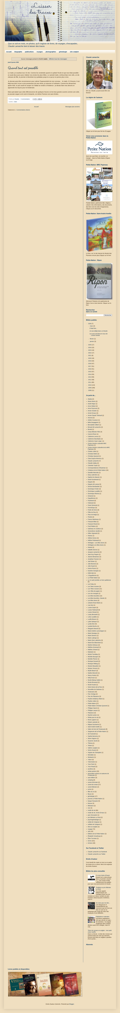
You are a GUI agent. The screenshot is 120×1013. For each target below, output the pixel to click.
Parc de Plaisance (93, 696)
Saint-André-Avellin (94, 727)
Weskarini (91, 757)
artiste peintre (92, 771)
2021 (90, 355)
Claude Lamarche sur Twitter (96, 854)
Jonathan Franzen (93, 559)
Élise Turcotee (92, 838)
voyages (40, 52)
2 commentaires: (25, 99)
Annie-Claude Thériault (95, 415)
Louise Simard (92, 612)
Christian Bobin (92, 454)
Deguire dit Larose (93, 484)
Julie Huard (91, 566)
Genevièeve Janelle (94, 531)
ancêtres (90, 769)
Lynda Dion (91, 624)
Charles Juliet (92, 451)
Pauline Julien (92, 701)
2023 (90, 350)
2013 (90, 377)
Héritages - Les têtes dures (96, 543)
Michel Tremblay (93, 654)
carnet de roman (93, 784)
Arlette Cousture (93, 420)
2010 (90, 385)
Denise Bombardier (94, 486)
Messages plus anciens (72, 106)
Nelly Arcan (91, 677)
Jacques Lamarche (93, 552)
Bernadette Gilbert (93, 425)
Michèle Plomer (92, 659)
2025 (90, 345)
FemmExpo (91, 507)
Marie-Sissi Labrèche (94, 640)
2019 (90, 361)
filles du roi (91, 791)
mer (89, 808)
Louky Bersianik (93, 614)
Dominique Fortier (93, 489)
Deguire (90, 482)
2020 (90, 358)
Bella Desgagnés (93, 422)
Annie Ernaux (92, 413)
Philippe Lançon (93, 710)
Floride (90, 517)
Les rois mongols (93, 593)
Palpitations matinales (102, 916)
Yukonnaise (91, 762)
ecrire (89, 789)
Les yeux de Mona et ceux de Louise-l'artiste (99, 334)
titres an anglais (92, 827)
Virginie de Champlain (94, 752)
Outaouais (91, 692)
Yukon (90, 759)
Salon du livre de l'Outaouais (96, 729)
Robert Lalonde (92, 722)
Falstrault (91, 503)
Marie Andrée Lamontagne (96, 631)
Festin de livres (92, 510)
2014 (90, 374)
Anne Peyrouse (92, 408)
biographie (18, 52)
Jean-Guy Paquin (93, 554)
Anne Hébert (92, 406)
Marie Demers (92, 635)
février (92, 339)
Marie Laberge (92, 638)
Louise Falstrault (93, 610)
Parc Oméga (92, 694)
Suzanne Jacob (92, 741)
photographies (51, 52)
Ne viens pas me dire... (103, 903)
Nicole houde (92, 684)
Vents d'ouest (92, 750)
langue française (93, 801)
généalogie (63, 52)
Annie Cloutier (92, 410)
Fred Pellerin (92, 526)
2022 (90, 353)
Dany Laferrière (92, 475)
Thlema (90, 743)
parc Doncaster (92, 815)
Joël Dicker (91, 561)
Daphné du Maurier (94, 477)
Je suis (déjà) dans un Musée (99, 331)
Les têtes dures (92, 600)
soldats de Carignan (94, 824)
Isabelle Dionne (92, 549)
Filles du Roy (92, 512)
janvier (92, 341)
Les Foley (91, 584)
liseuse (90, 803)
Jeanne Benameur (93, 556)
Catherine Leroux (93, 436)
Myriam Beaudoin (93, 666)
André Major (91, 404)
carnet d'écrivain (93, 782)
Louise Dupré (92, 607)
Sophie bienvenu (93, 736)
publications (29, 52)
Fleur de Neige (92, 514)
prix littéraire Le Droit (94, 817)
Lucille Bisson (92, 619)
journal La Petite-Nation (95, 798)
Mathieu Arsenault (93, 647)
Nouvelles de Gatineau (95, 689)
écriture (90, 843)
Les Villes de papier (94, 591)
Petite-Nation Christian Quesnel (97, 705)
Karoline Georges (93, 571)
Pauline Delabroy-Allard (95, 699)
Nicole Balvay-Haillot (94, 680)
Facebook (91, 500)
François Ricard (92, 524)
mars (91, 326)
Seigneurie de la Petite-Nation (97, 731)
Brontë (90, 429)
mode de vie (91, 810)
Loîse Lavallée (92, 617)
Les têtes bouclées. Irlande (96, 598)
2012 (90, 379)
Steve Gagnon (92, 738)
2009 (90, 387)
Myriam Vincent (92, 668)
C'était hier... (93, 328)
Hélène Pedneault (93, 540)
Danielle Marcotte (93, 472)
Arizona (90, 417)
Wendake (91, 755)
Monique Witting (93, 663)
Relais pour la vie (93, 717)
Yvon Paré (91, 764)
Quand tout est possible (23, 68)
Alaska (90, 399)
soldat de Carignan (93, 822)
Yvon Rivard (91, 766)
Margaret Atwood (93, 628)
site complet (74, 52)
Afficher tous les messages (58, 59)
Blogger (71, 1004)
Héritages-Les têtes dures (96, 545)
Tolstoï (90, 745)
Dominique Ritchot (93, 493)
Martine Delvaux (93, 645)
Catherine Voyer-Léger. (95, 441)
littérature (91, 805)
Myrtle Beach (92, 670)
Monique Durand (93, 661)
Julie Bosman (92, 564)
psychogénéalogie (93, 819)
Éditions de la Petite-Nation (96, 833)
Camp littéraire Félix (94, 432)
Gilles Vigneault (92, 533)
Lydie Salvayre (92, 621)
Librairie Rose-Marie (94, 603)
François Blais (92, 521)
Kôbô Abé (91, 573)
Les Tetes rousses (93, 586)
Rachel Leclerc (92, 715)
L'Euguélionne (92, 575)
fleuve (89, 794)
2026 (90, 323)
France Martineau (93, 519)
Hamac (90, 535)
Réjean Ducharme (93, 724)
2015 (90, 371)
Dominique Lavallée (94, 491)
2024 (90, 347)
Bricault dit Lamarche (94, 427)
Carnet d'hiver (92, 434)
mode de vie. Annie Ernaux (96, 812)
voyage (90, 829)
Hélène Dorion (92, 538)
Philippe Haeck (92, 708)
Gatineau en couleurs (94, 528)
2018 (90, 363)
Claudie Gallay (92, 463)
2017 (90, 366)
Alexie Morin (91, 401)
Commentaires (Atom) (23, 110)
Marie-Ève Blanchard (94, 642)
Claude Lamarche (93, 461)
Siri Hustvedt (92, 734)
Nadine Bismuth (93, 673)
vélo (89, 831)
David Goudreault (93, 479)
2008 (90, 390)
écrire (89, 841)
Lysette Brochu (92, 626)
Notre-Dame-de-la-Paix (95, 687)
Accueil (9, 52)
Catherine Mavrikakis (94, 439)
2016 (90, 369)
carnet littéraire (92, 787)
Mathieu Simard (92, 649)
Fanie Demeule (92, 505)
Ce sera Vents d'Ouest (103, 875)
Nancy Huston (92, 675)
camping (90, 780)
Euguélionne (92, 498)
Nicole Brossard (93, 682)
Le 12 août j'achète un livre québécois (99, 580)
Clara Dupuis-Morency (95, 458)
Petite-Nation (92, 703)
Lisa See (90, 605)
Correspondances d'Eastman (97, 468)
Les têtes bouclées (93, 596)
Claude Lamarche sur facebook (97, 851)
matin (15, 101)
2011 (90, 382)
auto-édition (91, 777)
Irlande (90, 547)
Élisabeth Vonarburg (94, 836)
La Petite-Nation (93, 578)
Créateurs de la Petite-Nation (97, 470)
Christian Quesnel (93, 456)
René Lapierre (92, 720)
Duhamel (90, 496)
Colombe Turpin (93, 465)
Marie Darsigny (92, 633)
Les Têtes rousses (93, 589)
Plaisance (91, 713)
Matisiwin (91, 652)
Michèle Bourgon (93, 656)
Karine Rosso (92, 568)
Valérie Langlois (93, 748)
